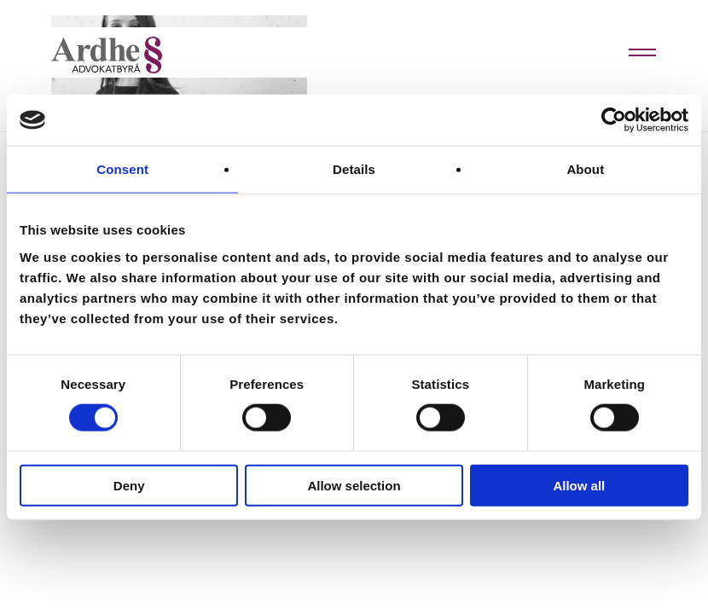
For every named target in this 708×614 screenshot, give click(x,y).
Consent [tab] (122, 169)
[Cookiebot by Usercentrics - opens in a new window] (613, 120)
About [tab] (585, 169)
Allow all (579, 485)
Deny (129, 485)
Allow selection (353, 485)
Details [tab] (354, 169)
